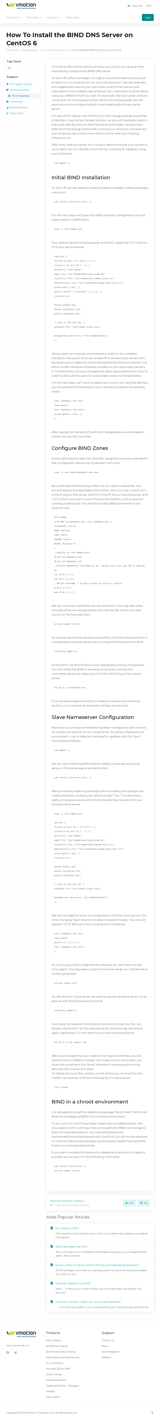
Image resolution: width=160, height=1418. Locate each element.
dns (9, 68)
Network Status (17, 107)
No (143, 1202)
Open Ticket (15, 113)
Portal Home (12, 50)
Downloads (14, 101)
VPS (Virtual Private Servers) (55, 50)
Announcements (17, 90)
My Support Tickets (18, 84)
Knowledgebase (30, 50)
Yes (129, 1202)
